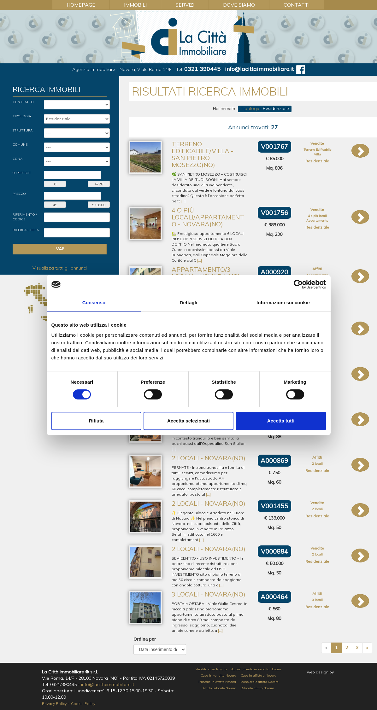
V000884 (274, 551)
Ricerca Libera (26, 230)
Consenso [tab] (93, 302)
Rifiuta (96, 420)
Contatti (296, 5)
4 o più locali (317, 216)
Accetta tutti (281, 420)
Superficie (22, 173)
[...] (183, 201)
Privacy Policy (54, 703)
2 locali (317, 464)
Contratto (23, 102)
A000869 (274, 460)
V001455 (274, 506)
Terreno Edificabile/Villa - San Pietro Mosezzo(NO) (202, 154)
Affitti (317, 268)
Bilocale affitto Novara (257, 688)
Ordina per (144, 639)
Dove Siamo (239, 5)
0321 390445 (202, 69)
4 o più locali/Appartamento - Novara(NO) (208, 217)
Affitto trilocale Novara (219, 688)
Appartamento (317, 220)
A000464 (274, 597)
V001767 (274, 146)
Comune (20, 145)
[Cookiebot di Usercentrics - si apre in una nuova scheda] (298, 284)
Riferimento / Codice (25, 216)
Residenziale (317, 161)
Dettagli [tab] (188, 302)
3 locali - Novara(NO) (208, 594)
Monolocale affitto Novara (259, 682)
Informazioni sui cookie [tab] (283, 302)
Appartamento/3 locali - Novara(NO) (206, 272)
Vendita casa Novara (211, 669)
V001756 (274, 213)
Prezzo (19, 194)
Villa (317, 154)
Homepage (81, 5)
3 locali (317, 600)
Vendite (317, 143)
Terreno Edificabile (317, 150)
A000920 (274, 272)
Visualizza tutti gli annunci (59, 268)
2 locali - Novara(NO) (208, 458)
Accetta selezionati (188, 420)
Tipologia (22, 116)
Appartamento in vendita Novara (256, 669)
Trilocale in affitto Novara (217, 682)
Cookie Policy (83, 703)
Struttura (22, 130)
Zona (17, 159)
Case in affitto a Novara (258, 675)
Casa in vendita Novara (218, 675)
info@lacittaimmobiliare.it (259, 69)
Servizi (184, 5)
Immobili (135, 5)
